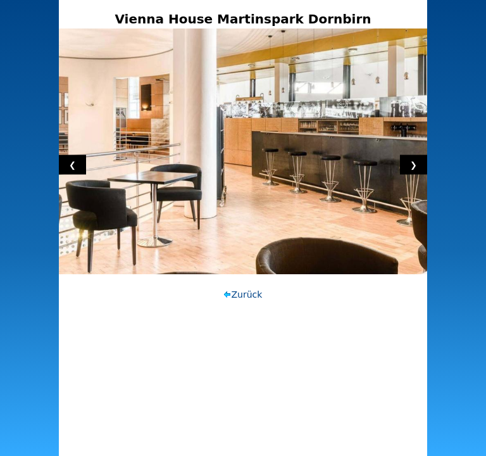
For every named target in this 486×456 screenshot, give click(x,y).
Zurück (247, 294)
